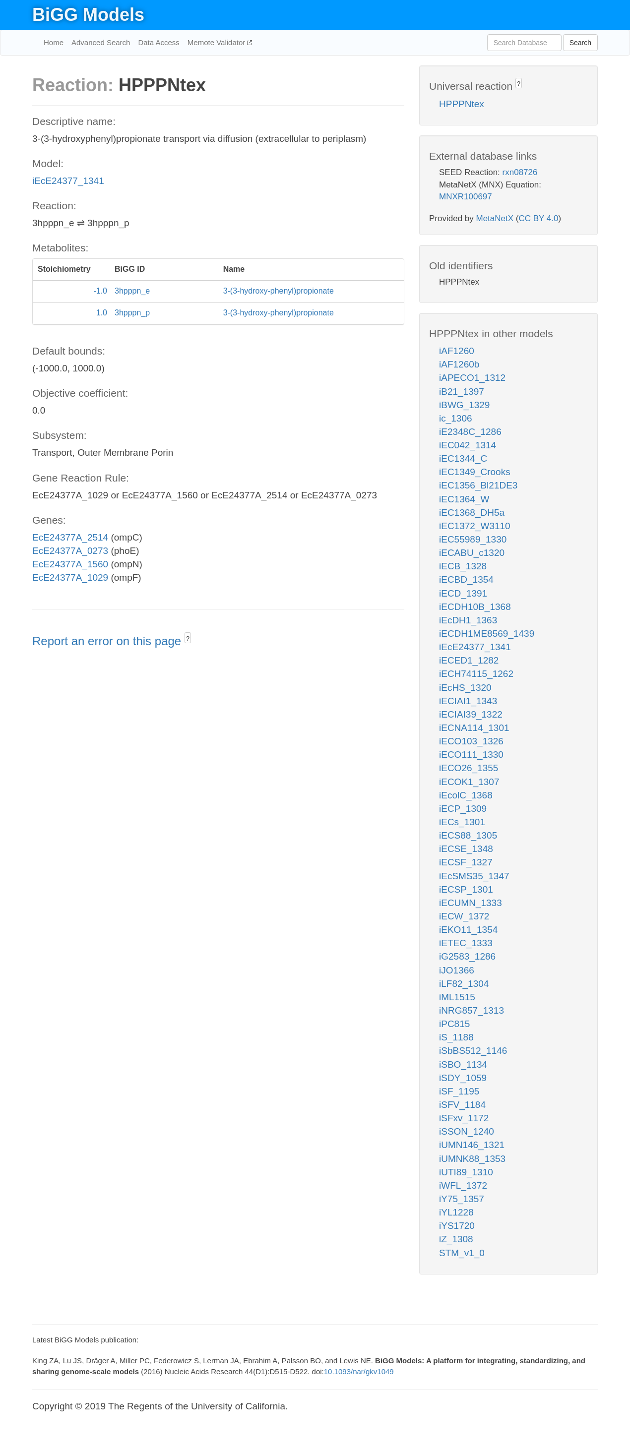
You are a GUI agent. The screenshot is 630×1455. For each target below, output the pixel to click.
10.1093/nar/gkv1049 (359, 1371)
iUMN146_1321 (471, 1145)
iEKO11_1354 (468, 929)
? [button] (187, 638)
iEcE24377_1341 (68, 181)
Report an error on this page (108, 641)
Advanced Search (100, 42)
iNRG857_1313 (471, 1010)
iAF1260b (459, 364)
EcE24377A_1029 (70, 577)
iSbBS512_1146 (473, 1050)
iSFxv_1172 (464, 1118)
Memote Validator (218, 42)
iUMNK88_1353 (472, 1158)
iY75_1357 (461, 1199)
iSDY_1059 (463, 1078)
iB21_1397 (461, 391)
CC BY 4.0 (538, 218)
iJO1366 (456, 970)
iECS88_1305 (468, 835)
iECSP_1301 (466, 889)
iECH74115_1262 (476, 673)
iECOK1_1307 (469, 782)
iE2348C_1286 (470, 431)
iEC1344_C (463, 458)
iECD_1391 (463, 593)
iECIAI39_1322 (471, 714)
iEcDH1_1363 (468, 620)
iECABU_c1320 (471, 552)
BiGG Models (88, 14)
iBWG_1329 (464, 405)
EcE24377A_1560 (70, 564)
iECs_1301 (462, 822)
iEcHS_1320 (465, 687)
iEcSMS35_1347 (474, 876)
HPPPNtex (461, 104)
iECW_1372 (464, 916)
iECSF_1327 (466, 862)
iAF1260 (456, 351)
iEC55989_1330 (472, 539)
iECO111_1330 (471, 754)
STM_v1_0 (462, 1253)
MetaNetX (495, 218)
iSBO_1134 (463, 1064)
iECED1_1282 (469, 660)
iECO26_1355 (468, 768)
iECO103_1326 (471, 741)
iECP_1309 (463, 808)
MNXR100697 (465, 196)
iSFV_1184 (462, 1104)
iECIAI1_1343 (468, 701)
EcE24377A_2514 (70, 537)
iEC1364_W (464, 499)
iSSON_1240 (466, 1131)
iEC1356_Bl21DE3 (478, 485)
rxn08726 (520, 172)
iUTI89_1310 (466, 1172)
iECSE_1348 (466, 849)
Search (580, 43)
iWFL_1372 (463, 1185)
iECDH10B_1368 (475, 607)
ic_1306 (455, 418)
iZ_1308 (456, 1239)
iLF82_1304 (464, 983)
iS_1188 (456, 1037)
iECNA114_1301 (474, 728)
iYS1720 (457, 1225)
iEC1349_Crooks (474, 472)
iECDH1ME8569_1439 (486, 633)
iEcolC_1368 (466, 795)
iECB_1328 (463, 566)
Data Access (158, 42)
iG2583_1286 (467, 956)
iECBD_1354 (466, 579)
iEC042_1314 (467, 445)
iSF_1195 (459, 1091)
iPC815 (454, 1024)
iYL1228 (456, 1212)
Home (53, 42)
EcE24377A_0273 (70, 551)
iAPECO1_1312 (472, 377)
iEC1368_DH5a (471, 512)
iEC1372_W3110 (474, 526)
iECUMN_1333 (470, 903)
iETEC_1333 (466, 943)
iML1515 (457, 997)
